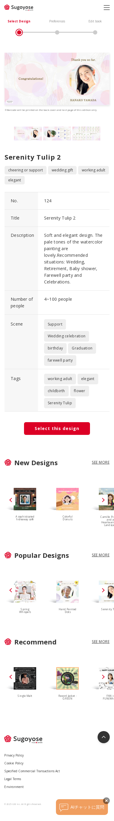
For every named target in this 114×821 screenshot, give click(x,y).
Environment (14, 787)
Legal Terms (12, 779)
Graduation (82, 348)
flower (79, 390)
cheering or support (25, 170)
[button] (103, 500)
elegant (14, 180)
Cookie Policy (13, 763)
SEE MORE (100, 462)
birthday (55, 348)
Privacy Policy (14, 755)
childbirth (56, 390)
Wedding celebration (66, 336)
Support (55, 324)
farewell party (60, 360)
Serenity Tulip (60, 403)
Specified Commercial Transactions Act (32, 771)
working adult (93, 170)
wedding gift (62, 170)
